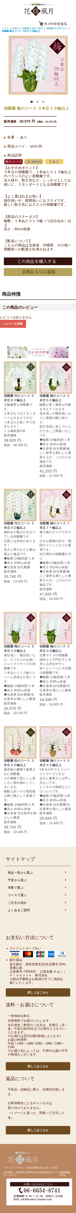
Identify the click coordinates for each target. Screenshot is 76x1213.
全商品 (15, 28)
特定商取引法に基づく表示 (43, 1167)
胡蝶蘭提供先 (65, 1173)
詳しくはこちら (38, 992)
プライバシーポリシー (15, 1167)
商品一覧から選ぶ (38, 872)
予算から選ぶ (38, 880)
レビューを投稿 (13, 323)
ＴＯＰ (5, 28)
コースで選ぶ (38, 895)
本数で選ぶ (38, 887)
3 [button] (44, 102)
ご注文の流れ (38, 903)
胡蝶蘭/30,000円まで (57, 28)
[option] (38, 65)
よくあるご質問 (38, 910)
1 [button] (32, 102)
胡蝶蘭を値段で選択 (32, 28)
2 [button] (38, 102)
